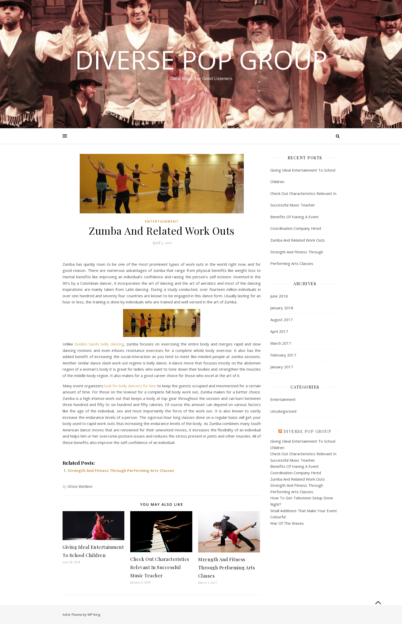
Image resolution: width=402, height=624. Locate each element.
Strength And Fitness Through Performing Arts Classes (121, 470)
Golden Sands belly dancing (99, 343)
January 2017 (281, 366)
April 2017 (279, 331)
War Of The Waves (287, 523)
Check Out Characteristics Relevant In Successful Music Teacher (159, 567)
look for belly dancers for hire (130, 385)
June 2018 (279, 296)
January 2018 (281, 307)
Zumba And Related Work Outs (297, 240)
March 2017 (280, 343)
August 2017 (281, 319)
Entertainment (162, 221)
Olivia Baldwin (80, 486)
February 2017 (283, 355)
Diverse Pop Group (201, 59)
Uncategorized (283, 411)
